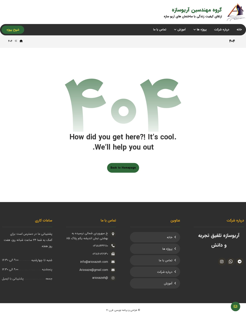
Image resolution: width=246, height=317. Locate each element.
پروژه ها (167, 248)
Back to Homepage (123, 168)
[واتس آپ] (231, 261)
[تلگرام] (240, 261)
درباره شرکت (164, 272)
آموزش (168, 283)
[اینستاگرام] (222, 261)
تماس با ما (165, 260)
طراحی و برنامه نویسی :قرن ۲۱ (121, 310)
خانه (169, 237)
